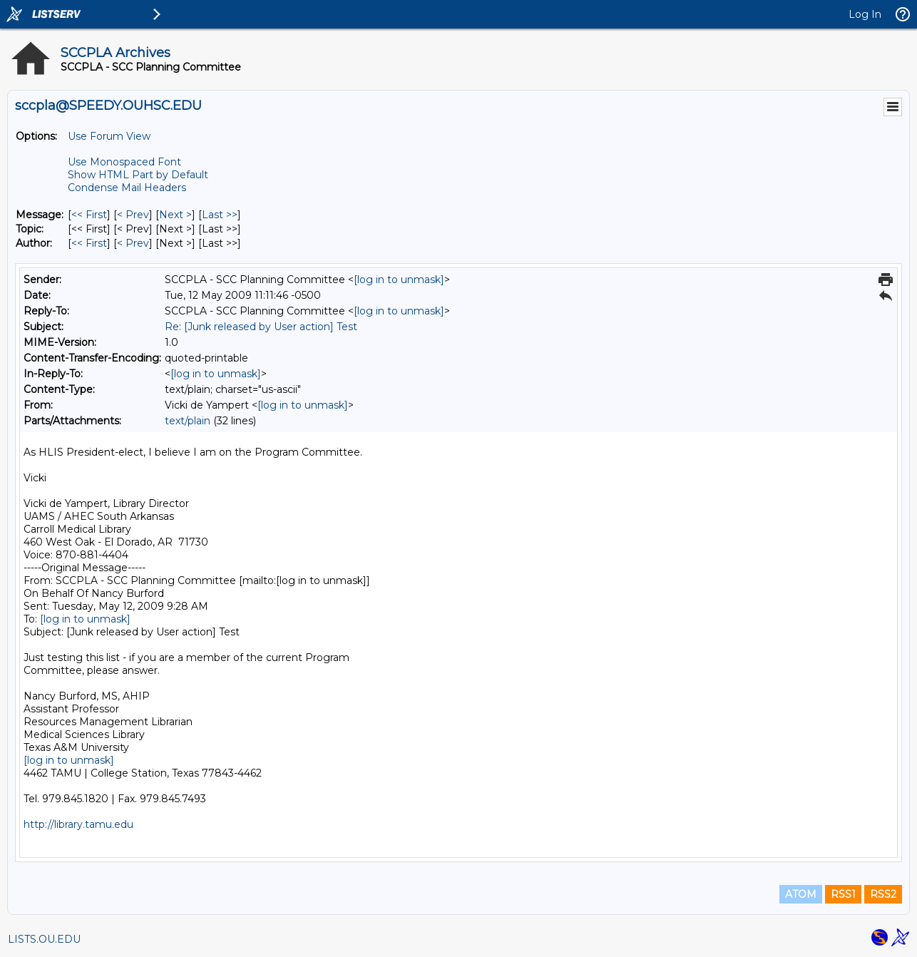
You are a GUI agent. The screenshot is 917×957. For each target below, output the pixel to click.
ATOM (800, 894)
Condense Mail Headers (127, 187)
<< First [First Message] (89, 214)
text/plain (187, 420)
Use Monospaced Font (124, 161)
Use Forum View (109, 136)
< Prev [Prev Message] (133, 214)
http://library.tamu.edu (78, 824)
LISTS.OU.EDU (44, 939)
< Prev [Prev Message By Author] (133, 243)
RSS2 (883, 894)
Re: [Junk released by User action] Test (261, 326)
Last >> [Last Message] (219, 214)
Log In (865, 14)
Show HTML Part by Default (138, 174)
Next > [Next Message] (175, 214)
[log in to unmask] (399, 279)
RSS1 (843, 894)
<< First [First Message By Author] (89, 243)
